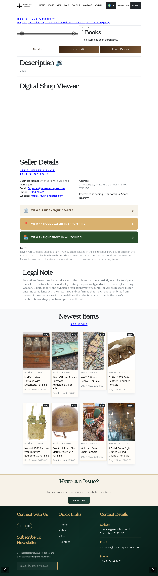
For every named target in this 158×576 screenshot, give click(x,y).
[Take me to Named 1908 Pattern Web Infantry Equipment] (37, 433)
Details (37, 49)
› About (63, 530)
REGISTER (123, 5)
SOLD (66, 5)
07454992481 (36, 192)
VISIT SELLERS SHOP (37, 170)
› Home (63, 524)
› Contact (64, 541)
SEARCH (98, 5)
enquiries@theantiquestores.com (120, 547)
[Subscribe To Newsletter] (37, 566)
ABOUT (51, 5)
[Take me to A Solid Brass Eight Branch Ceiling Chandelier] (121, 433)
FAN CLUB (76, 5)
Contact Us (79, 500)
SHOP (59, 5)
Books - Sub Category (36, 18)
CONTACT (87, 5)
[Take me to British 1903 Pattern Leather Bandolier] (121, 364)
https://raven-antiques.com (47, 195)
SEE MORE (79, 324)
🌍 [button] (109, 5)
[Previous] (5, 570)
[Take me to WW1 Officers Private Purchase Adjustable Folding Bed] (65, 364)
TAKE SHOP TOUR (34, 174)
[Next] (153, 570)
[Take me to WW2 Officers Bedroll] (93, 364)
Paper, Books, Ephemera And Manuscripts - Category (63, 22)
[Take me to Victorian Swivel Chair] (93, 433)
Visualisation (79, 49)
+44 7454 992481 (110, 561)
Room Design (120, 49)
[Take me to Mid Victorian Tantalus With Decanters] (37, 364)
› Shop (63, 536)
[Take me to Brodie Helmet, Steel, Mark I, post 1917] (65, 433)
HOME (42, 5)
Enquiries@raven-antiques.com (46, 188)
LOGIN (136, 5)
